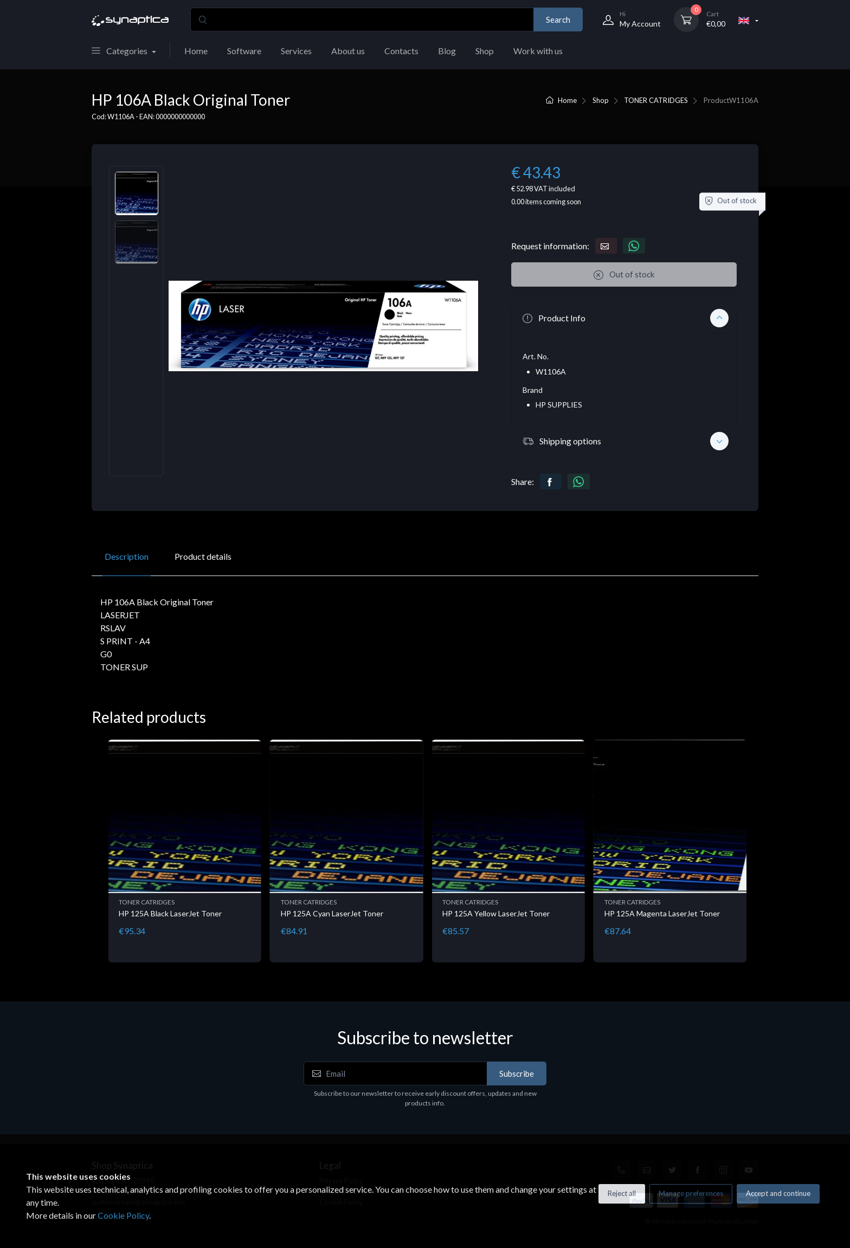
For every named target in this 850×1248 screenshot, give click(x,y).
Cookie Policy (123, 1215)
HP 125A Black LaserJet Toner (170, 913)
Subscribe (516, 1073)
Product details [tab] (203, 556)
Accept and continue (778, 1193)
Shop (484, 51)
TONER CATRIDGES (656, 100)
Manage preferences (691, 1193)
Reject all (622, 1193)
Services (296, 51)
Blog (447, 51)
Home (196, 51)
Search (558, 19)
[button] (624, 318)
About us (348, 51)
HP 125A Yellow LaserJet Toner (496, 913)
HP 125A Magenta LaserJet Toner (662, 913)
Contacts (401, 51)
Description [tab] (127, 556)
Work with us (538, 51)
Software (244, 51)
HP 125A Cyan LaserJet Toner (332, 913)
